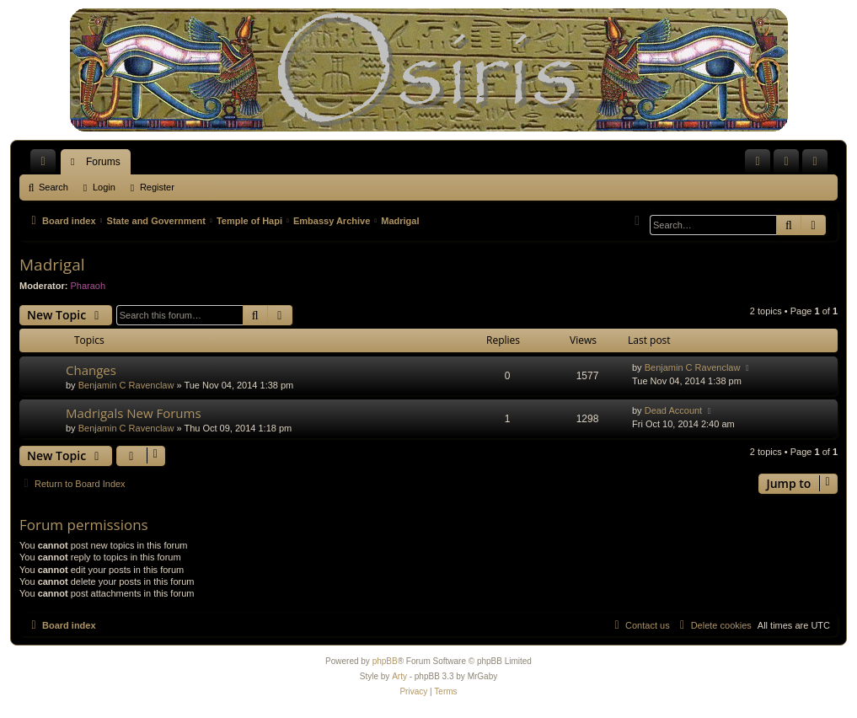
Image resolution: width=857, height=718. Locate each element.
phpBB (385, 661)
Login (104, 187)
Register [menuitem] (819, 165)
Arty (399, 676)
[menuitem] (757, 161)
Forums (103, 162)
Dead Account (674, 410)
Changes (91, 370)
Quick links (46, 165)
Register (157, 187)
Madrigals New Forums (133, 413)
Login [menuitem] (790, 165)
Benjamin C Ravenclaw (126, 385)
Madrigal (52, 265)
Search (53, 187)
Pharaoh (88, 286)
